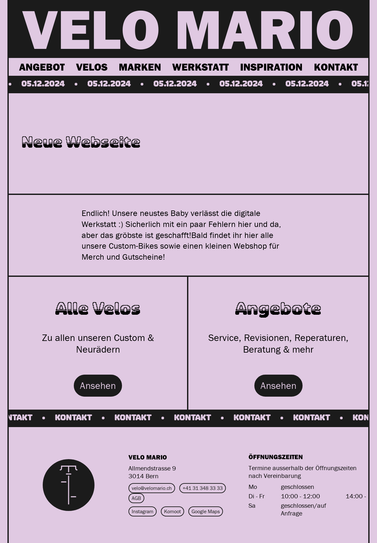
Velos (91, 67)
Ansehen (98, 385)
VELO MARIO (188, 28)
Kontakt (336, 67)
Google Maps (206, 511)
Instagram (142, 511)
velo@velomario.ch (152, 488)
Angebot (42, 67)
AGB (136, 498)
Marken (140, 67)
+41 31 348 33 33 (203, 488)
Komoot (172, 511)
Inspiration (271, 67)
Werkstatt (200, 67)
